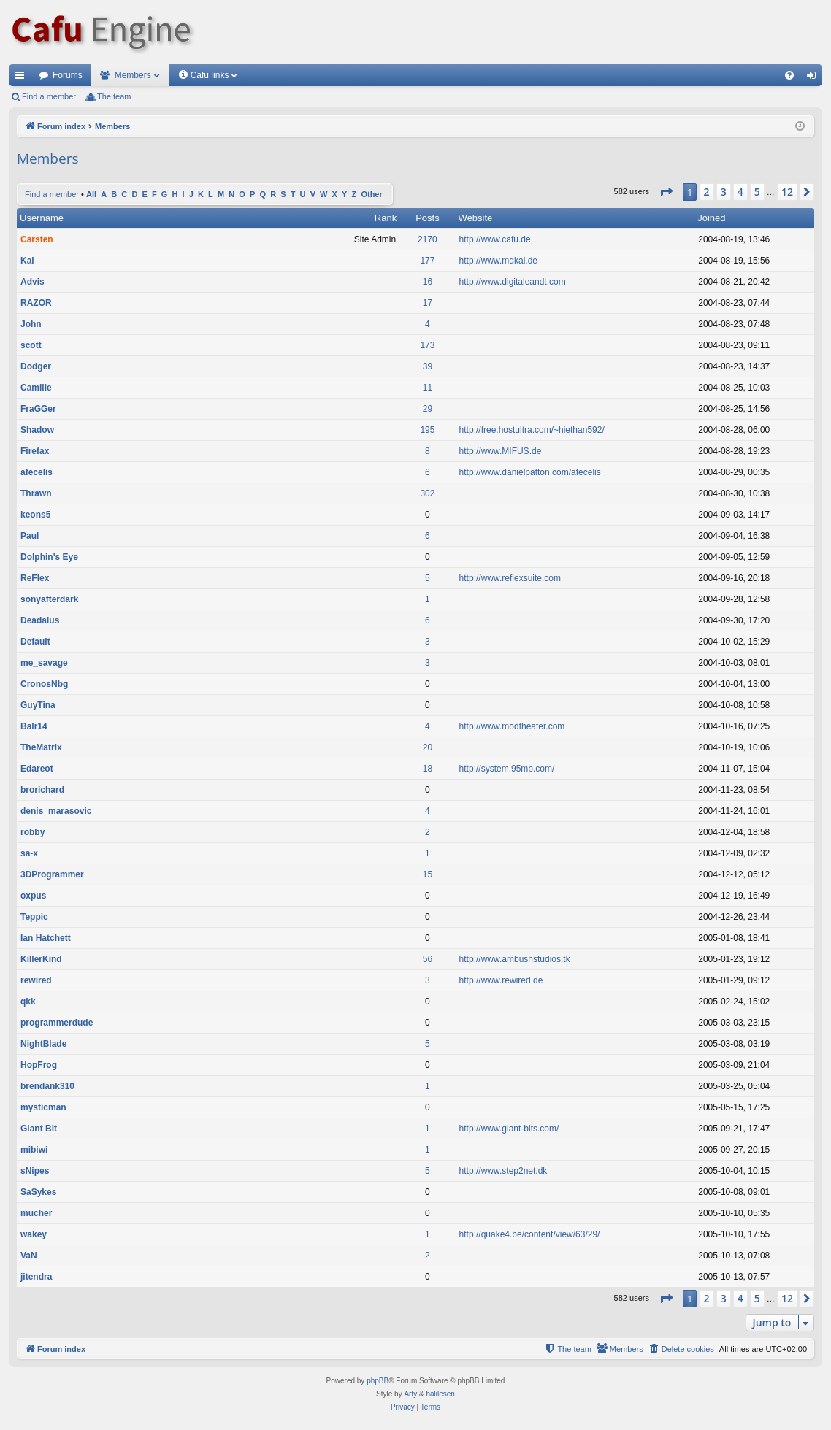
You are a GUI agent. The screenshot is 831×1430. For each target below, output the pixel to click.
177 (427, 260)
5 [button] (757, 192)
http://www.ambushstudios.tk (514, 959)
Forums (68, 75)
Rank (386, 217)
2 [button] (707, 192)
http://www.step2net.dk (503, 1171)
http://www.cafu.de (495, 239)
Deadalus (39, 620)
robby (32, 832)
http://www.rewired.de (501, 980)
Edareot (36, 769)
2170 (427, 239)
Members (133, 75)
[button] (666, 192)
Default (35, 642)
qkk (28, 1001)
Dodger (35, 366)
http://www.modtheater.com (512, 726)
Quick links (23, 78)
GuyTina (37, 705)
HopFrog (38, 1065)
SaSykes (38, 1192)
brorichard (42, 790)
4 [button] (740, 192)
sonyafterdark (49, 599)
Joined (711, 217)
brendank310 (47, 1086)
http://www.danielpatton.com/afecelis (530, 472)
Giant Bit (38, 1128)
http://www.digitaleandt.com (512, 282)
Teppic (34, 917)
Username (42, 217)
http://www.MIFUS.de (500, 451)
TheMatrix (41, 747)
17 (427, 303)
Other (371, 194)
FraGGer (38, 409)
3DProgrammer (52, 874)
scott (31, 345)
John (31, 324)
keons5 (35, 515)
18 (427, 769)
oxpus (33, 896)
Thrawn (36, 493)
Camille (36, 388)
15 (427, 874)
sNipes (34, 1171)
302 (427, 493)
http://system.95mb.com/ (507, 769)
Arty (410, 1394)
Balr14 (33, 726)
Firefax (34, 451)
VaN (28, 1255)
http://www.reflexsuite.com (510, 578)
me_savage (44, 663)
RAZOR (36, 303)
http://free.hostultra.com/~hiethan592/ (532, 430)
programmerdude (56, 1023)
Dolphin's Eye (49, 557)
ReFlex (34, 578)
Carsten (36, 239)
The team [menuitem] (114, 96)
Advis (32, 282)
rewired (36, 980)
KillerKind (41, 959)
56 (427, 959)
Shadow (37, 430)
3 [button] (724, 192)
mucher (36, 1213)
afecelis (36, 472)
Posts (428, 217)
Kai (27, 260)
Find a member (49, 96)
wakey (33, 1234)
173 (427, 345)
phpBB (377, 1381)
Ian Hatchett (45, 938)
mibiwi (33, 1150)
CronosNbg (44, 684)
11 (427, 388)
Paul (29, 536)
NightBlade (43, 1044)
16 (427, 282)
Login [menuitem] (814, 78)
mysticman (43, 1107)
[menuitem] (789, 75)
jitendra (36, 1277)
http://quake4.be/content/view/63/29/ (529, 1234)
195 (427, 430)
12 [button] (787, 192)
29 (427, 409)
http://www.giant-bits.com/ (509, 1128)
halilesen (440, 1394)
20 (427, 747)
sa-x (29, 853)
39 (427, 366)
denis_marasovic (55, 811)
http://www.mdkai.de (498, 260)
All (91, 194)
